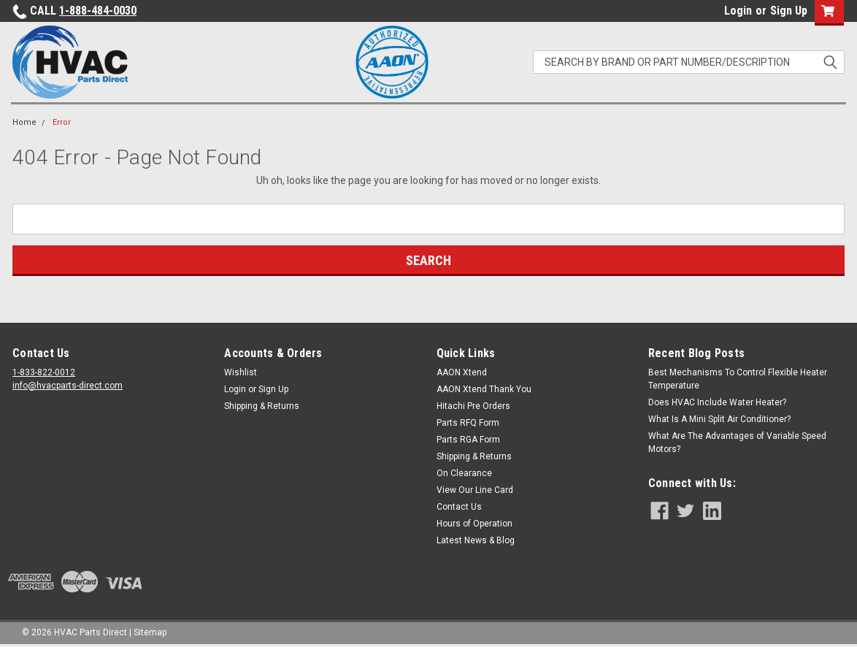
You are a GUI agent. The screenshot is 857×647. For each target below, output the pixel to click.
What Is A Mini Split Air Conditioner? (719, 419)
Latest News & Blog (476, 540)
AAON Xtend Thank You (484, 389)
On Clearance (464, 473)
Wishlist (240, 372)
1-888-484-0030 (98, 11)
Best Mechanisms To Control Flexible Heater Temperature (737, 379)
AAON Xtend (462, 372)
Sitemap (150, 632)
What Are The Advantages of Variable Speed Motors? (737, 442)
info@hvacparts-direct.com (67, 385)
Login (738, 11)
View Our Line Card (475, 490)
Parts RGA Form (468, 439)
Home (24, 122)
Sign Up (788, 11)
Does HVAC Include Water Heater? (717, 402)
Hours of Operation (474, 523)
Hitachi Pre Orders (473, 406)
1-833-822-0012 (43, 372)
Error (62, 122)
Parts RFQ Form (468, 423)
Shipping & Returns (261, 406)
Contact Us (459, 507)
